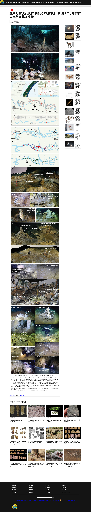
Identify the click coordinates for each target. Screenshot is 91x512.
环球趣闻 (75, 2)
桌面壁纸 (70, 2)
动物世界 (33, 2)
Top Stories (18, 402)
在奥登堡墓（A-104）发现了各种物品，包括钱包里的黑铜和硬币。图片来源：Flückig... (77, 119)
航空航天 (19, 2)
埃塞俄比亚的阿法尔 (67, 417)
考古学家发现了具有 (49, 417)
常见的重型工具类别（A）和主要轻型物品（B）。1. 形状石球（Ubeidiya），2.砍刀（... (18, 443)
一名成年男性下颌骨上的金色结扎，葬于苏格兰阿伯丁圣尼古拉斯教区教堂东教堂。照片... (77, 36)
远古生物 (42, 2)
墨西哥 (22, 395)
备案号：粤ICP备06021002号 (53, 500)
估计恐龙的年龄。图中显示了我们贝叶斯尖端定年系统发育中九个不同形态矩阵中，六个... (77, 94)
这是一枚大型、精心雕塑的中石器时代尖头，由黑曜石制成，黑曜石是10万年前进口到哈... (72, 420)
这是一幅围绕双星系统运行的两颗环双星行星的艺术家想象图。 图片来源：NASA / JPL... (77, 144)
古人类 (19, 395)
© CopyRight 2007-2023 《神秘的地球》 (24, 500)
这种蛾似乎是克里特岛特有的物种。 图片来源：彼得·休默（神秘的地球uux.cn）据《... (77, 77)
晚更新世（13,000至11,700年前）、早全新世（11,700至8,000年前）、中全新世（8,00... (72, 443)
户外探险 (66, 2)
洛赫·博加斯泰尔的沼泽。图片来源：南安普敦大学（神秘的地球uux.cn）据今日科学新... (77, 28)
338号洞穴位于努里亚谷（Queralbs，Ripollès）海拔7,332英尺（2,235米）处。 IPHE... (77, 136)
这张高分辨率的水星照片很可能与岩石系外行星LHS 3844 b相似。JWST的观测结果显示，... (77, 111)
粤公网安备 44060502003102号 (68, 500)
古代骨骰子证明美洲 (67, 439)
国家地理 (24, 2)
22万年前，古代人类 (49, 439)
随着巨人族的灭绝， (13, 439)
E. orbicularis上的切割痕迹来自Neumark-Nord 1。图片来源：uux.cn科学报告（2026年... (35, 443)
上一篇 (11, 395)
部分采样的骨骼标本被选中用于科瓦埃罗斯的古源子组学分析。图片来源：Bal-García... (18, 420)
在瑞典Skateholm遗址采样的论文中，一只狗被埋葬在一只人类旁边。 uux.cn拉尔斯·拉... (72, 465)
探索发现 (52, 2)
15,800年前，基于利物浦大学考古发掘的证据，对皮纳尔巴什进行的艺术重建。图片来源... (36, 465)
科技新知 (10, 2)
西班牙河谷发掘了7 (31, 417)
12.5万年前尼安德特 (31, 439)
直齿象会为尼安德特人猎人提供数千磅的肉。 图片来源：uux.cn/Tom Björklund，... (54, 465)
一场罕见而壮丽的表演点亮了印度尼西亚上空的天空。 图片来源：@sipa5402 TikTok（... (77, 69)
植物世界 (38, 2)
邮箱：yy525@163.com (39, 500)
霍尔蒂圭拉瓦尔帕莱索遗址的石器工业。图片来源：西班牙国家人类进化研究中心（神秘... (36, 420)
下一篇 (14, 395)
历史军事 (28, 2)
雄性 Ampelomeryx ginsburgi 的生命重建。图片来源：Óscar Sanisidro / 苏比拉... (77, 45)
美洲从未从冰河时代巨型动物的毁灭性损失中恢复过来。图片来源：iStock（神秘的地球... (77, 53)
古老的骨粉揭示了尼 (13, 417)
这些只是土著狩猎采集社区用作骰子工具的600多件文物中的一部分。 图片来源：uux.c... (18, 465)
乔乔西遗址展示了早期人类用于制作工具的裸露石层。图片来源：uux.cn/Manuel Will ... (54, 443)
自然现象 (56, 2)
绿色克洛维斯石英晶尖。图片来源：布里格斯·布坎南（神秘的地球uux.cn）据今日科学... (54, 420)
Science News (81, 2)
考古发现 (61, 2)
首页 (6, 2)
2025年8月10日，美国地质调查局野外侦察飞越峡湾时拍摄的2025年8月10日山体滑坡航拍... (77, 61)
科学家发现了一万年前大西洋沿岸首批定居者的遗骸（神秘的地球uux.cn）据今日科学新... (77, 127)
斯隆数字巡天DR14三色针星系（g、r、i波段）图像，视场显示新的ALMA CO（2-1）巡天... (77, 102)
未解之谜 (47, 2)
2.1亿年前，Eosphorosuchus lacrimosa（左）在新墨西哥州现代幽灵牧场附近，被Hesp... (78, 85)
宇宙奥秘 (15, 2)
